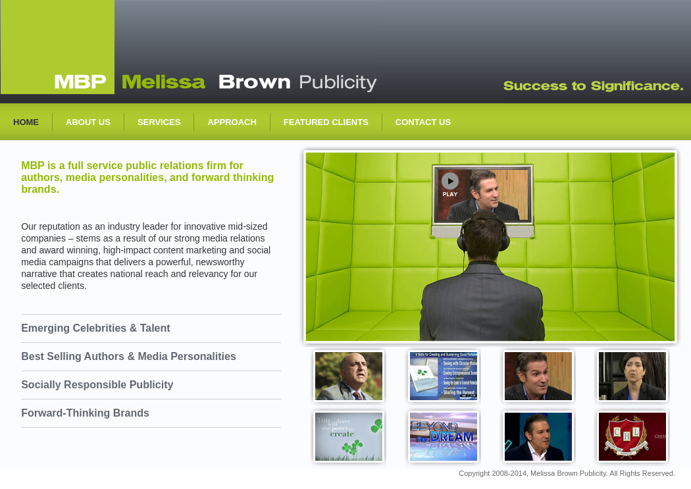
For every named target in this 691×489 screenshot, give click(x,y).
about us (88, 122)
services (159, 122)
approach (231, 122)
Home (26, 122)
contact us (423, 122)
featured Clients (326, 122)
